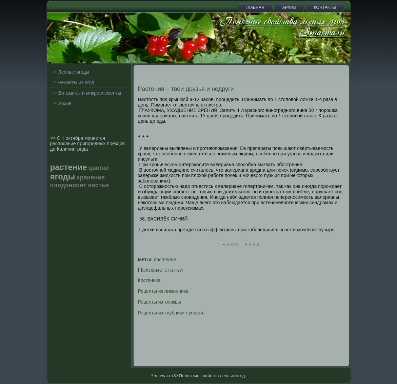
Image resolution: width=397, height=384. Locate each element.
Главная (255, 7)
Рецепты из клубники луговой (170, 312)
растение (165, 259)
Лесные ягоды (74, 72)
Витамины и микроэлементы (89, 93)
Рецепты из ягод (76, 82)
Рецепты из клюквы (159, 302)
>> (53, 138)
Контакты (325, 7)
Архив (289, 7)
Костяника (149, 280)
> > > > (252, 244)
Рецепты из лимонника (163, 291)
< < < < (230, 244)
